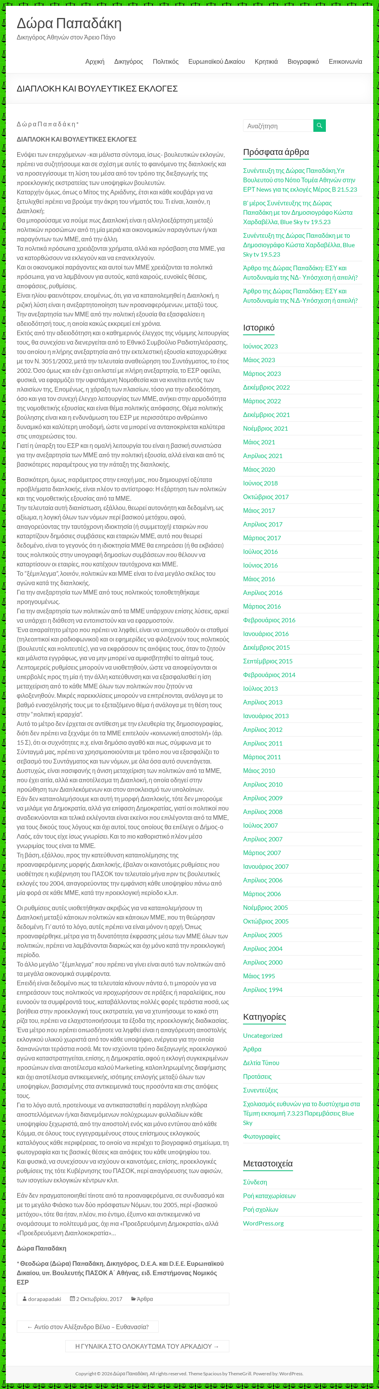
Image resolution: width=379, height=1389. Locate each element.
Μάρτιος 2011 (262, 756)
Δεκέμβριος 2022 (266, 387)
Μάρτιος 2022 (262, 400)
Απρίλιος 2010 (262, 784)
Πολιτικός (166, 61)
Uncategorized (262, 1035)
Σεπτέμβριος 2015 (268, 661)
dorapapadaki (44, 1299)
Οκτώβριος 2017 (266, 496)
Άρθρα (145, 1299)
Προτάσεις (257, 1076)
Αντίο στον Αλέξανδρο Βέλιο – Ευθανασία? (87, 1326)
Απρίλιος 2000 (262, 962)
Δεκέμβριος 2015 (266, 647)
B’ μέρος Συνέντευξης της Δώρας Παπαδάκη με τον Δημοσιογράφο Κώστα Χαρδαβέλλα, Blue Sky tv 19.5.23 (297, 212)
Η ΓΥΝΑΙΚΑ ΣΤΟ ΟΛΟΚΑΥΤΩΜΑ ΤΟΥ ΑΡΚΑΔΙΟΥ (147, 1346)
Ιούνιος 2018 (260, 483)
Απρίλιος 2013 (262, 702)
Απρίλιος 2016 (262, 592)
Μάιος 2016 (259, 578)
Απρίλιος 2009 (262, 797)
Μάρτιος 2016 (262, 606)
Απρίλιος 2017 (262, 524)
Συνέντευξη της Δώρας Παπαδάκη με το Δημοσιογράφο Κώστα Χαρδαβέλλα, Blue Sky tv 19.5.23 (298, 245)
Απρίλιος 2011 (262, 743)
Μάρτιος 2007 (262, 852)
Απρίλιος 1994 (262, 989)
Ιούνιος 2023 (260, 346)
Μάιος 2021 (259, 442)
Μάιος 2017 (259, 510)
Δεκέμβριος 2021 (266, 414)
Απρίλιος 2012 (262, 729)
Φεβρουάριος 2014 (269, 674)
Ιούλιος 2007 (260, 825)
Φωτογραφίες (261, 1136)
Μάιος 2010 (259, 770)
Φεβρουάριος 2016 (269, 620)
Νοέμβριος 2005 (265, 907)
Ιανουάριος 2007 (266, 866)
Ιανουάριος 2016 (266, 633)
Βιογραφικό (303, 61)
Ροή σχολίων (260, 1209)
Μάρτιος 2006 (262, 893)
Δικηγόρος (128, 61)
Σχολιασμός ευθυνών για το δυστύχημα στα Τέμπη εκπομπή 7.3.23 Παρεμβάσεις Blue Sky (301, 1113)
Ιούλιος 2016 (260, 551)
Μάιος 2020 (259, 469)
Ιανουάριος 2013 (266, 715)
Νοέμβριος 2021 (265, 428)
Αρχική (95, 61)
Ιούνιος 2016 (260, 565)
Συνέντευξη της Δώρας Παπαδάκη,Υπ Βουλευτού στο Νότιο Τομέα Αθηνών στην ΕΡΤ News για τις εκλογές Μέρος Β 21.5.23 (300, 180)
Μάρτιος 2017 (262, 537)
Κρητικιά (266, 61)
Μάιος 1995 (259, 975)
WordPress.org (263, 1223)
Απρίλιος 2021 (262, 455)
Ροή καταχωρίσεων (269, 1195)
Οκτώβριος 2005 (266, 921)
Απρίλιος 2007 (262, 839)
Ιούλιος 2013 (260, 688)
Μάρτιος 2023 (262, 373)
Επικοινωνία (345, 61)
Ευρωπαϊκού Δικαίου (216, 61)
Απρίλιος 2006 (262, 880)
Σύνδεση (255, 1182)
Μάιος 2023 (259, 359)
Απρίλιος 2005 (262, 934)
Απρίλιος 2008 (262, 811)
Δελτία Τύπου (261, 1062)
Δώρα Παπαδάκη (69, 22)
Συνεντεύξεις (260, 1090)
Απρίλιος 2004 (262, 948)
